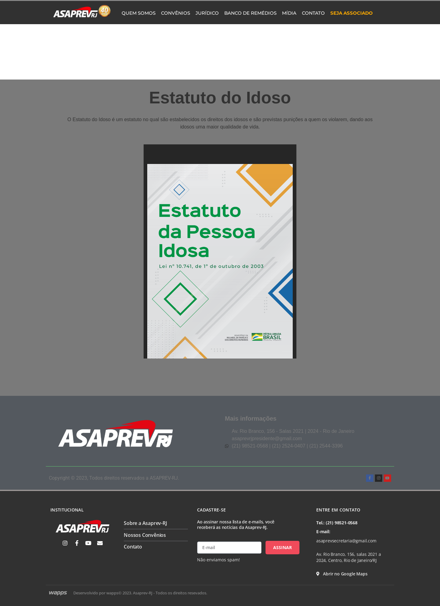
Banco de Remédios (250, 13)
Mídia (289, 13)
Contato (313, 13)
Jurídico (207, 13)
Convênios (175, 13)
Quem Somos (139, 13)
